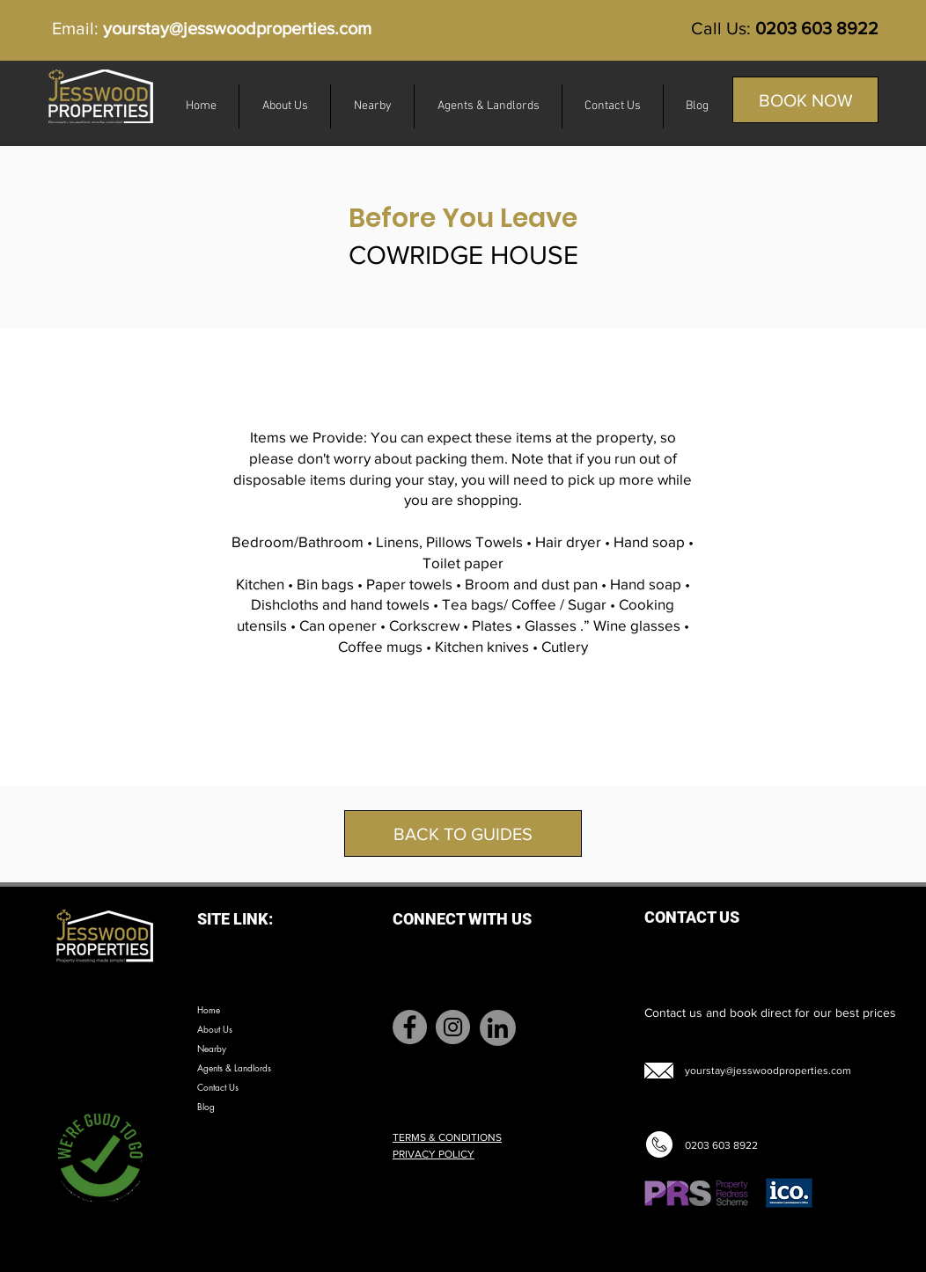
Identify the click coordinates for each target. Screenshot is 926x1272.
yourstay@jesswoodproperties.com (237, 28)
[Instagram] (453, 1027)
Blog (206, 1106)
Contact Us (218, 1086)
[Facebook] (410, 1027)
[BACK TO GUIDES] (463, 833)
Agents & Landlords (234, 1067)
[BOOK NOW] (805, 100)
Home (208, 1009)
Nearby (211, 1048)
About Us (214, 1028)
